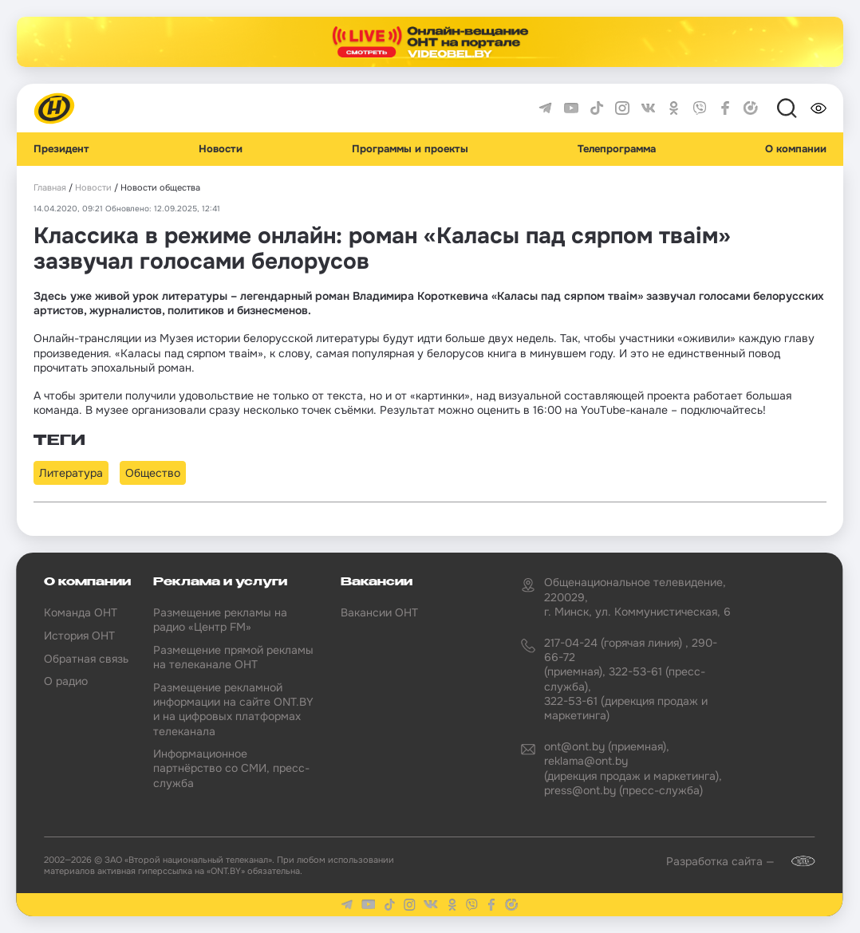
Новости (221, 149)
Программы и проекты (410, 149)
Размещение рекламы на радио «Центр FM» (220, 619)
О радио (66, 681)
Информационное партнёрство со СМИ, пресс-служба (231, 767)
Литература (71, 473)
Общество (152, 473)
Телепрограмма (617, 149)
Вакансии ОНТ (379, 612)
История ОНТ (79, 635)
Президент (61, 149)
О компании (795, 149)
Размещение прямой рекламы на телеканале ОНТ (233, 657)
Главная (50, 188)
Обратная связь (86, 659)
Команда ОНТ (80, 612)
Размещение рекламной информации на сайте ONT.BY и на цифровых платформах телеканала (233, 709)
